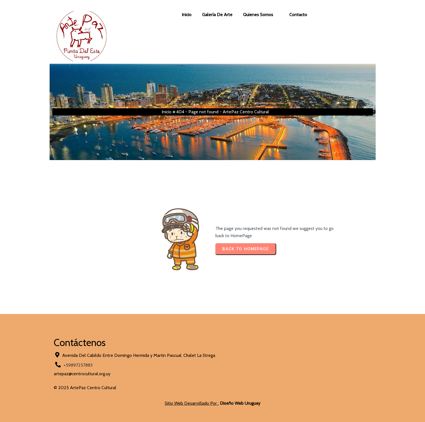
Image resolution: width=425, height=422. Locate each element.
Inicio (166, 111)
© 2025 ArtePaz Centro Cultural (85, 387)
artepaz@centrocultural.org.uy (82, 373)
